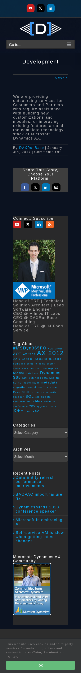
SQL (30, 396)
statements (43, 397)
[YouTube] (17, 224)
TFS (32, 406)
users (52, 406)
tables (37, 401)
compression (47, 364)
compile (32, 364)
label (27, 382)
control (34, 368)
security (51, 392)
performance (47, 387)
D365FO (18, 373)
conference (20, 368)
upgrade (42, 406)
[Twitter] (28, 224)
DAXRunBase (31, 148)
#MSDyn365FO (30, 348)
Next (59, 78)
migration (20, 387)
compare (19, 363)
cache (57, 359)
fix (58, 377)
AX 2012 (50, 352)
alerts (59, 348)
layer (35, 382)
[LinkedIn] (39, 224)
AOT (17, 354)
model (32, 387)
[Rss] (50, 224)
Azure (39, 359)
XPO (36, 411)
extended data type (42, 378)
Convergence (50, 368)
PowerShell (21, 392)
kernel (18, 382)
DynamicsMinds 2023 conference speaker (37, 509)
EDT (25, 378)
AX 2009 (29, 354)
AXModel (28, 359)
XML (28, 411)
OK (41, 665)
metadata (49, 382)
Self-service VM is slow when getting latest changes (40, 537)
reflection (37, 392)
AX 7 (17, 358)
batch (48, 359)
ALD (50, 349)
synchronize (21, 401)
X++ (18, 410)
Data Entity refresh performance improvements (35, 481)
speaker (18, 397)
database (32, 373)
